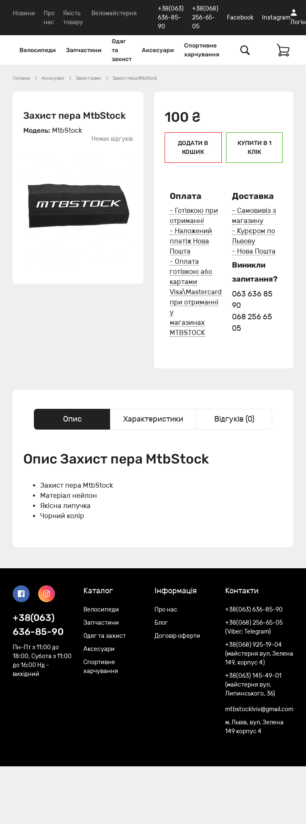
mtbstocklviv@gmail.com (259, 709)
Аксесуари (158, 50)
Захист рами (88, 78)
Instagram (276, 17)
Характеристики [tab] (153, 419)
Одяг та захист (122, 50)
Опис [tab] (72, 419)
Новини (24, 13)
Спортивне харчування (201, 50)
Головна (21, 78)
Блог (161, 622)
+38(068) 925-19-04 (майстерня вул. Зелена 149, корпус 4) (259, 653)
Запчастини (84, 50)
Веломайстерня (114, 13)
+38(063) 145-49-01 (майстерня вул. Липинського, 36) (253, 684)
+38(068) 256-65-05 (205, 17)
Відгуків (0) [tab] (234, 419)
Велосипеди (37, 50)
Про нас (165, 609)
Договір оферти (177, 636)
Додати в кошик (193, 148)
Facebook (240, 17)
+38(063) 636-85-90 (171, 17)
